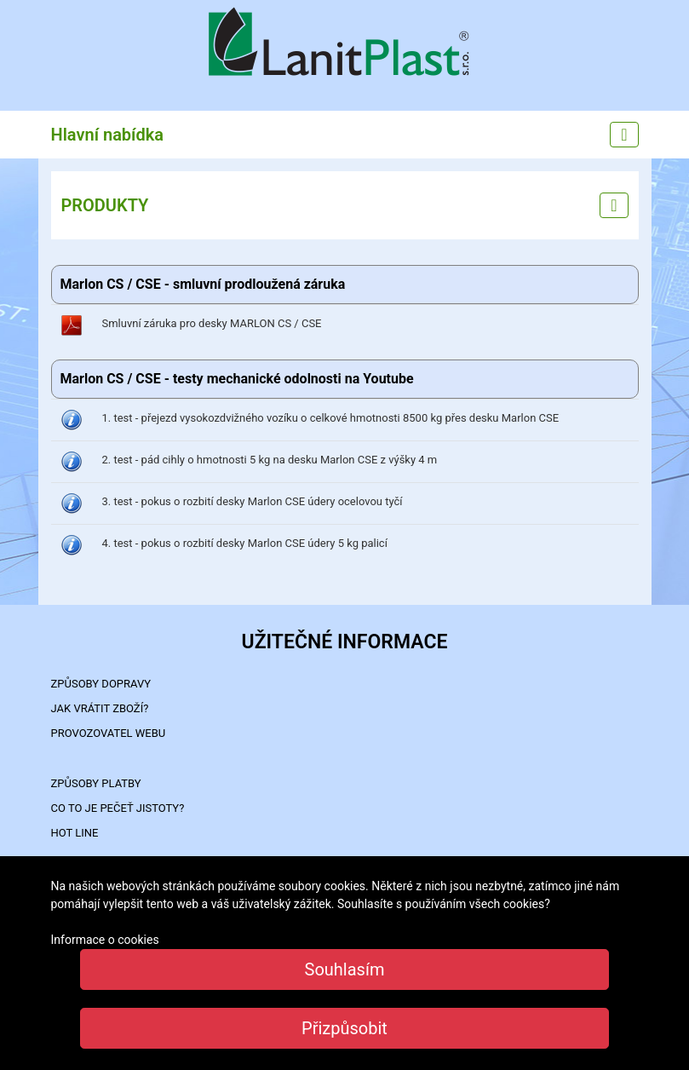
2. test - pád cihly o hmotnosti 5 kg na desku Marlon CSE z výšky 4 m (270, 459)
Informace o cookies (105, 939)
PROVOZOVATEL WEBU (108, 733)
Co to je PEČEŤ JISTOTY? (118, 808)
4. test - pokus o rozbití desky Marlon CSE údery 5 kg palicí (245, 543)
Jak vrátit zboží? (100, 708)
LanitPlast (345, 44)
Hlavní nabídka (107, 134)
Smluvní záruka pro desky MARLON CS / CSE (212, 323)
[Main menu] (624, 134)
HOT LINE (75, 832)
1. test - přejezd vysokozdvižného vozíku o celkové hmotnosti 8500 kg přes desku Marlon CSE (331, 417)
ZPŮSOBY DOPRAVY (101, 683)
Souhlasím (345, 969)
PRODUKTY (105, 205)
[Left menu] (614, 205)
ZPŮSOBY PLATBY (96, 783)
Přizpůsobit (344, 1028)
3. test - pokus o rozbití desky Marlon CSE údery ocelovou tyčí (252, 501)
